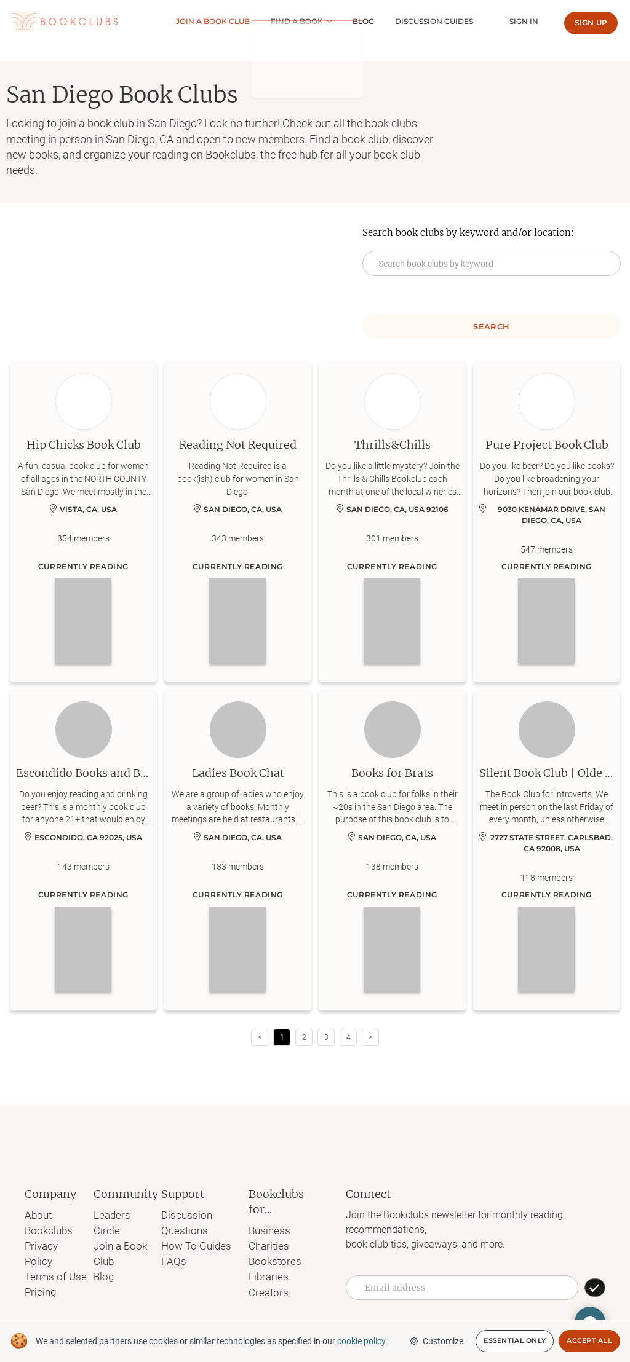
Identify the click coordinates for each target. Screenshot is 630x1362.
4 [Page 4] (348, 1037)
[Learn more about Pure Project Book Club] (546, 521)
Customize (436, 1341)
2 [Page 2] (304, 1037)
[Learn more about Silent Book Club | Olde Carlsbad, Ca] (546, 849)
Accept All (589, 1341)
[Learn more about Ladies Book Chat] (237, 849)
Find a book (322, 21)
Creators (264, 1289)
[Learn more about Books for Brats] (392, 849)
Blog (385, 21)
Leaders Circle (123, 1215)
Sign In (528, 21)
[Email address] (462, 1287)
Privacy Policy (55, 1244)
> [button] (370, 1037)
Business (265, 1230)
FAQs (172, 1259)
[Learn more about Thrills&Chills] (392, 521)
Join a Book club (247, 21)
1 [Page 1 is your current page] (282, 1037)
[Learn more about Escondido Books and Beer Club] (83, 849)
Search (491, 326)
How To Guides (194, 1244)
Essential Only (515, 1341)
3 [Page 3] (326, 1037)
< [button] (259, 1037)
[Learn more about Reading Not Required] (237, 521)
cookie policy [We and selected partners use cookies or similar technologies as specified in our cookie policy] (361, 1341)
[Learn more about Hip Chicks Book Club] (83, 521)
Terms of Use (53, 1259)
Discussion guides (447, 21)
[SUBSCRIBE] (594, 1287)
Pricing (40, 1274)
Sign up (591, 22)
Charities (265, 1245)
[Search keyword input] (491, 263)
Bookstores (270, 1260)
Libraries (264, 1274)
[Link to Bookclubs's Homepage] (65, 22)
